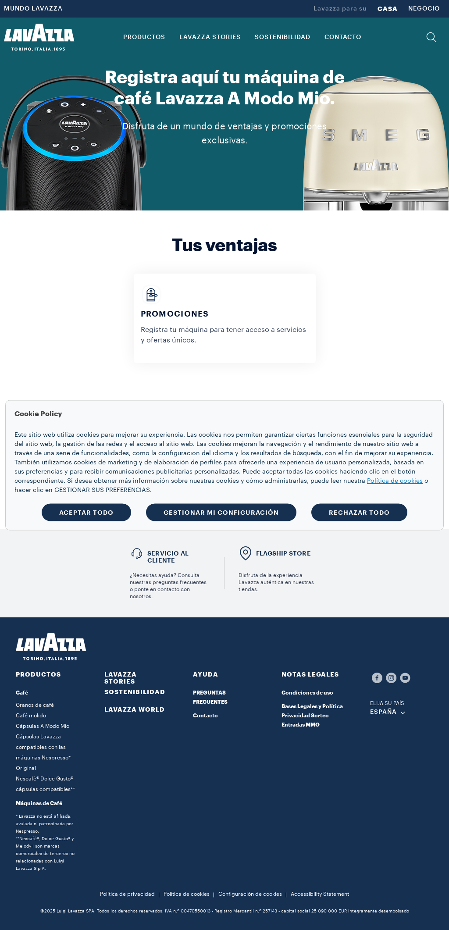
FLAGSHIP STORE (283, 553)
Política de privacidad (127, 894)
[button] (431, 37)
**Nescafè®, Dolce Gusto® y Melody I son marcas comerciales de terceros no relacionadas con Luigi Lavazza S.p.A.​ (45, 854)
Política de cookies (187, 894)
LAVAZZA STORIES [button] (210, 37)
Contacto (205, 715)
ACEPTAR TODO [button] (86, 512)
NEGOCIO (424, 9)
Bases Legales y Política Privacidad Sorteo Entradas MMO (312, 715)
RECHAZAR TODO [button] (359, 512)
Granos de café (35, 705)
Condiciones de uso (307, 692)
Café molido (31, 715)
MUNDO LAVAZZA (33, 9)
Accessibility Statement (320, 894)
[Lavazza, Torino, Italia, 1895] (39, 37)
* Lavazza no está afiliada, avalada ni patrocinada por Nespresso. (44, 824)
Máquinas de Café (39, 803)
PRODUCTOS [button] (144, 37)
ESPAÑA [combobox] (383, 712)
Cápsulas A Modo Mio (42, 726)
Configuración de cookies (250, 894)
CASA (388, 9)
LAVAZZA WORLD (134, 709)
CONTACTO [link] (342, 37)
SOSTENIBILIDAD (134, 692)
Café (22, 692)
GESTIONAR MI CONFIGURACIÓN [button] (221, 512)
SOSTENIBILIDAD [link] (282, 37)
